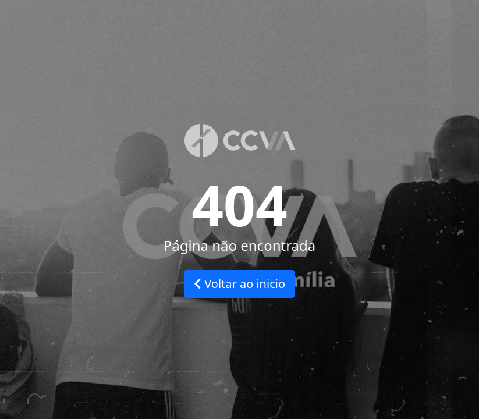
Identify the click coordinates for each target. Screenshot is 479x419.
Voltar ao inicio (239, 284)
